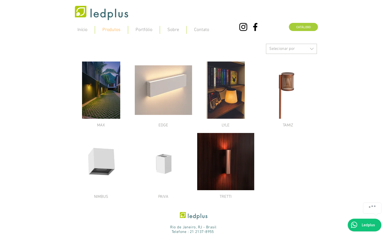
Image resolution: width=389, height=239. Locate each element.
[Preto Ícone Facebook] (255, 27)
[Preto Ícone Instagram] (243, 27)
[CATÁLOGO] (303, 27)
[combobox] (291, 49)
